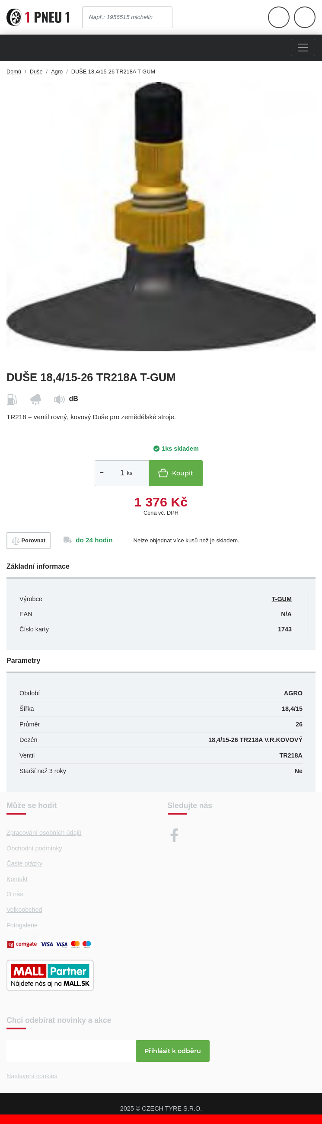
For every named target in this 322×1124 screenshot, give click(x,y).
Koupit (175, 473)
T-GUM (282, 598)
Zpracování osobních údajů (44, 832)
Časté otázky (24, 863)
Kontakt (17, 879)
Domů (13, 71)
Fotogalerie (22, 925)
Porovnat (28, 541)
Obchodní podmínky (34, 848)
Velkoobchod (24, 909)
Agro (57, 71)
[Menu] (303, 47)
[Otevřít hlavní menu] (279, 17)
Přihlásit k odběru (172, 1051)
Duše (36, 71)
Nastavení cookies (31, 1076)
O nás (14, 894)
